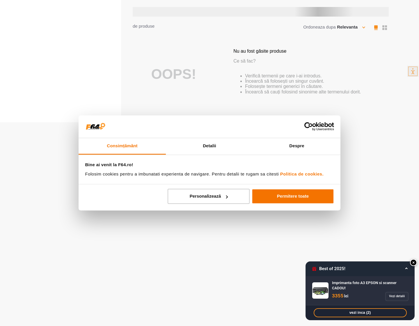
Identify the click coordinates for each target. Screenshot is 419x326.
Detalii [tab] (209, 145)
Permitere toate (293, 196)
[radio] (376, 27)
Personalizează (209, 196)
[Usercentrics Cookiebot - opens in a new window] (308, 126)
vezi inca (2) (360, 312)
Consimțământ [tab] (122, 145)
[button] (413, 262)
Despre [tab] (296, 145)
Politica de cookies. (302, 173)
